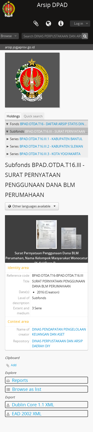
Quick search (33, 116)
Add (13, 365)
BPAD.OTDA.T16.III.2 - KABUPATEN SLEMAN (51, 146)
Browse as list (23, 389)
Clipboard (36, 23)
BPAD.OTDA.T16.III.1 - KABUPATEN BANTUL (51, 139)
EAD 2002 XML (23, 414)
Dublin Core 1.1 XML (30, 405)
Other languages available (34, 206)
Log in (78, 23)
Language (48, 23)
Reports (17, 380)
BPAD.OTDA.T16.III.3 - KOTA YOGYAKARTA (50, 154)
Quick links (61, 23)
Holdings (13, 116)
